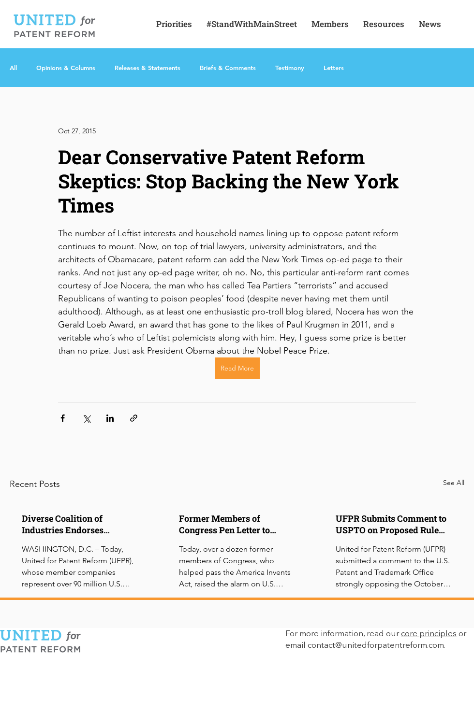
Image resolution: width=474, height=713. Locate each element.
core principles (429, 634)
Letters (334, 67)
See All (453, 482)
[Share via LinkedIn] (110, 418)
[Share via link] (133, 418)
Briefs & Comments (228, 67)
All (13, 67)
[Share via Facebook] (62, 418)
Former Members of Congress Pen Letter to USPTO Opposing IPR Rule (233, 524)
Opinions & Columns (65, 67)
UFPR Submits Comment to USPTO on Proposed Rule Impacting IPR (391, 524)
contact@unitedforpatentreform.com (376, 646)
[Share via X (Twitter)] (86, 418)
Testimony (289, 67)
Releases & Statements (147, 67)
